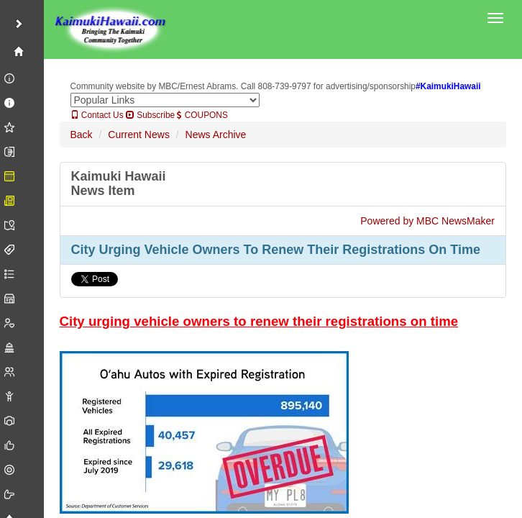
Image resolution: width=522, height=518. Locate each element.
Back (81, 134)
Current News (139, 134)
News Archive (216, 134)
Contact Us (97, 115)
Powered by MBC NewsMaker (427, 221)
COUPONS (202, 115)
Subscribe (150, 115)
